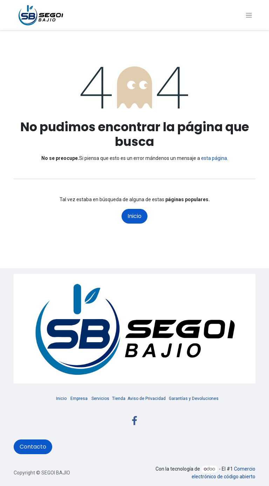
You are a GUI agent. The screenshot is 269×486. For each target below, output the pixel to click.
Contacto (33, 447)
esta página (214, 158)
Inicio (134, 216)
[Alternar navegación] (248, 15)
